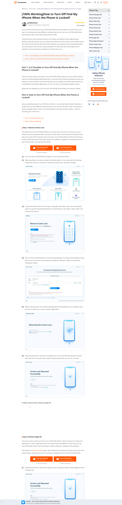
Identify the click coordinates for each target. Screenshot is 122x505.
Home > (26, 9)
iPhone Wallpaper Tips (96, 47)
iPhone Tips (45, 25)
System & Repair (35, 2)
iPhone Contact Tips (95, 24)
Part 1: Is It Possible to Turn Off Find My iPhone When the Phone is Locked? (49, 56)
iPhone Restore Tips (95, 31)
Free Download (98, 89)
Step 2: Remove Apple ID (33, 121)
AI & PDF (69, 2)
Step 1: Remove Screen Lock (34, 118)
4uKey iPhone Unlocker (98, 74)
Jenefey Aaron (32, 23)
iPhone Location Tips (95, 34)
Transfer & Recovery (48, 2)
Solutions (77, 2)
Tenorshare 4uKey (37, 450)
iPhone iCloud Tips (94, 28)
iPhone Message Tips (95, 14)
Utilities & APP (60, 2)
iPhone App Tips (94, 38)
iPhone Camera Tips (95, 44)
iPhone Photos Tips (95, 18)
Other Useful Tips (94, 51)
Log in (105, 2)
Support (88, 2)
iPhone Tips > (33, 9)
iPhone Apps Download (96, 41)
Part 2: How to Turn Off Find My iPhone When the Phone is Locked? (47, 59)
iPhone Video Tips (94, 21)
